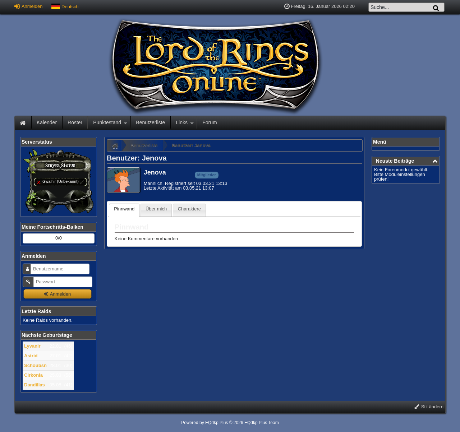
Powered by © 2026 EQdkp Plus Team (230, 422)
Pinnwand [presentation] (124, 209)
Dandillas (34, 384)
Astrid (31, 355)
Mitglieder (206, 175)
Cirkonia (33, 375)
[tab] (124, 210)
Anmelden (28, 6)
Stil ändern (428, 406)
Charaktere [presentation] (189, 209)
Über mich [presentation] (156, 209)
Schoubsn (35, 365)
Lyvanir (32, 346)
